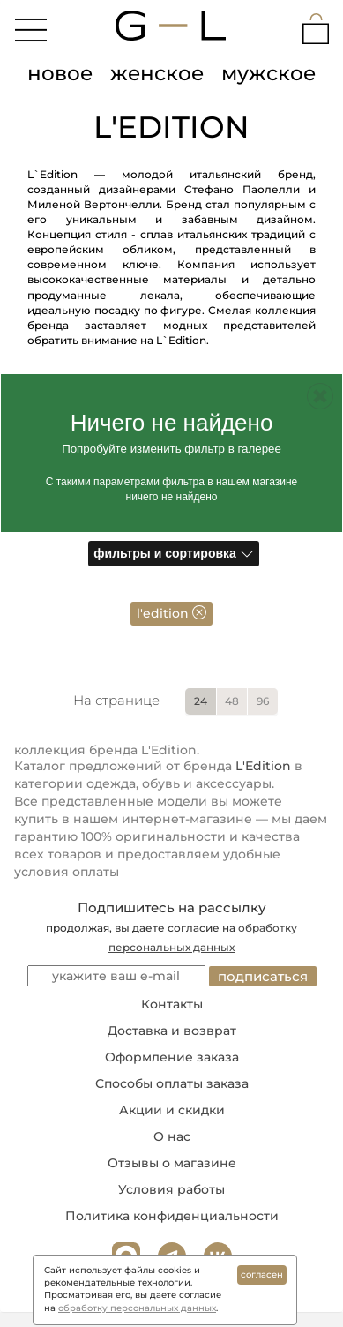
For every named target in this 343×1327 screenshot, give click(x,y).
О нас (171, 1136)
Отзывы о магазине (172, 1163)
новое (60, 73)
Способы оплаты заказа (172, 1083)
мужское (268, 73)
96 (263, 701)
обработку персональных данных (137, 1308)
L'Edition (263, 766)
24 (200, 701)
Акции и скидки (172, 1110)
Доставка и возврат (172, 1030)
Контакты (172, 1004)
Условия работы (171, 1189)
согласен (262, 1274)
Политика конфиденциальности (172, 1216)
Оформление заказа (172, 1057)
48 (232, 701)
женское (157, 73)
